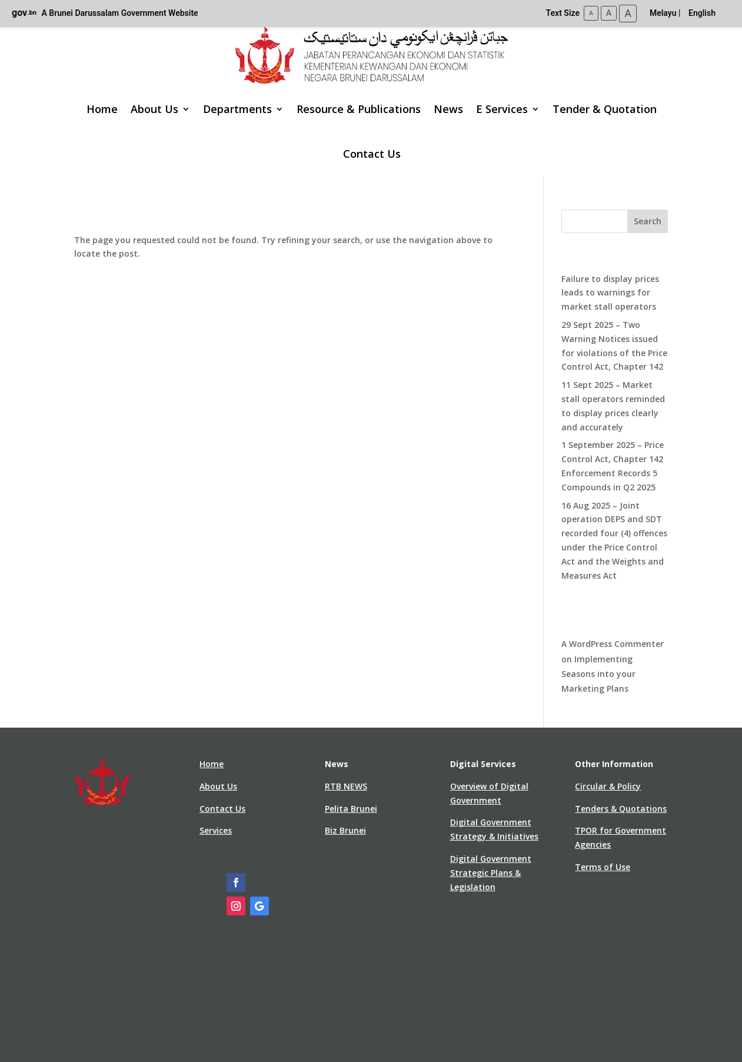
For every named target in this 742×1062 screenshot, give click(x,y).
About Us (154, 109)
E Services (502, 109)
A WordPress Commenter (612, 643)
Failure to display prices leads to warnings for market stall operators (610, 293)
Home (102, 109)
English (702, 13)
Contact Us (372, 154)
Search (647, 221)
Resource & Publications (359, 109)
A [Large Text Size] (627, 13)
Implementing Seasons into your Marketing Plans (598, 673)
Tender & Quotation (605, 109)
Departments (237, 109)
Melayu (663, 13)
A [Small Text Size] (591, 13)
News (448, 109)
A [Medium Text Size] (608, 13)
